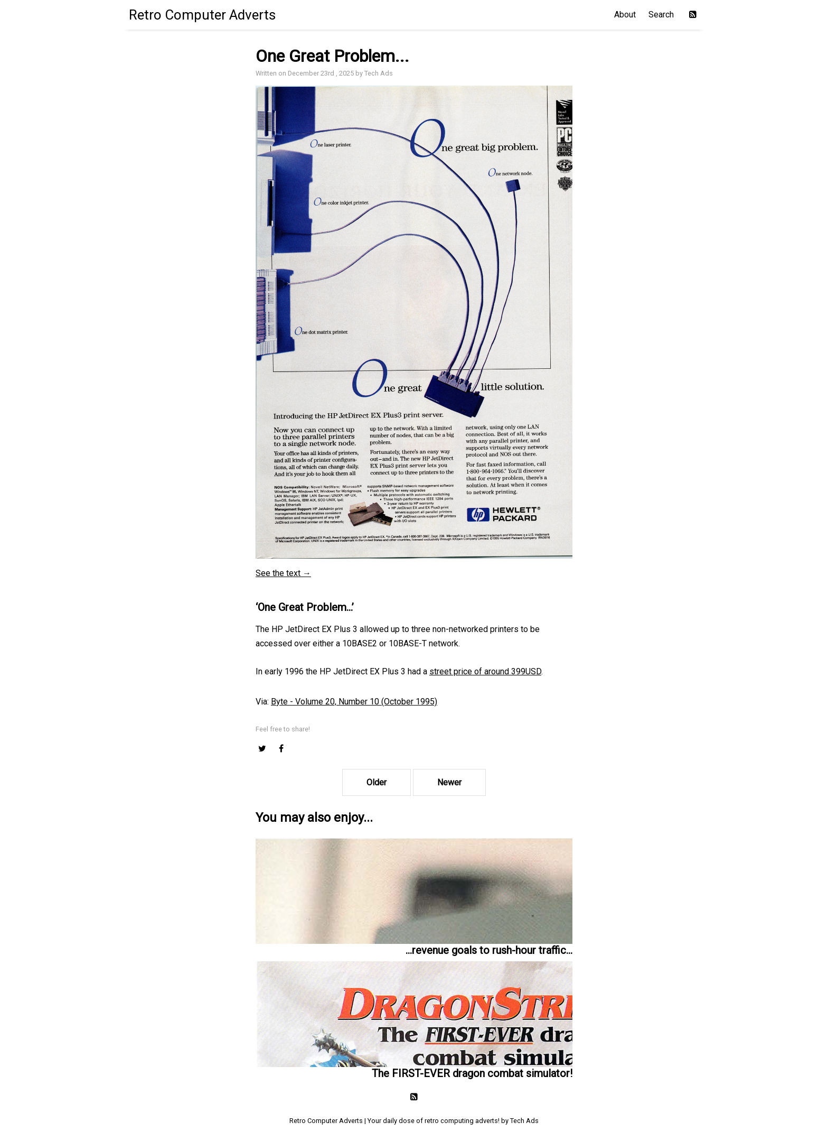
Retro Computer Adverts (202, 15)
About (625, 15)
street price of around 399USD (485, 671)
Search (661, 15)
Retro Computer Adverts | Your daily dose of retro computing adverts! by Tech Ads (414, 1121)
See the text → (283, 573)
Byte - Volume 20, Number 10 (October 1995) (354, 702)
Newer (449, 782)
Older (376, 782)
